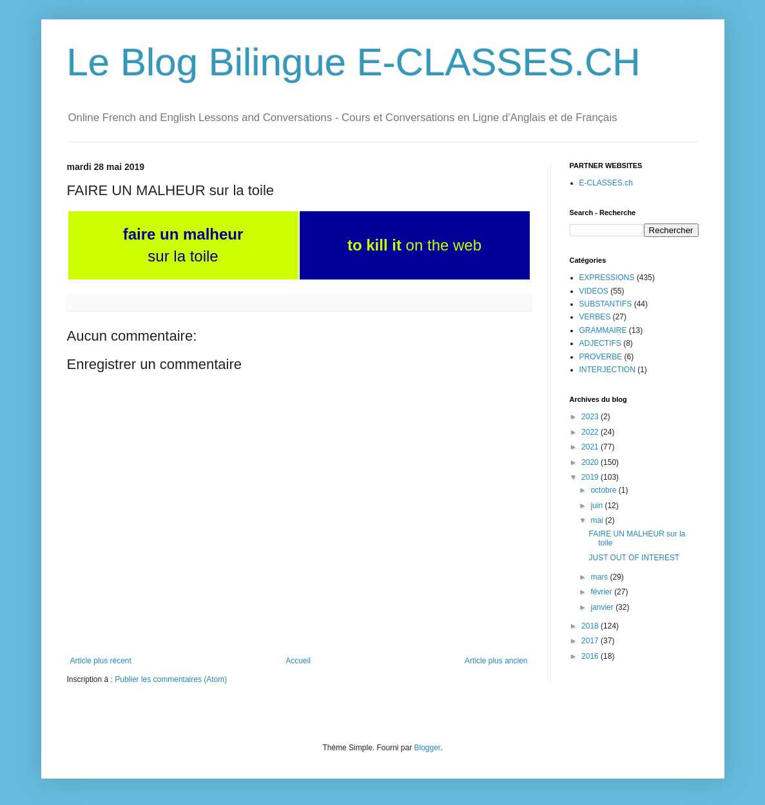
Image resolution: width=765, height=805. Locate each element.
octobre (604, 490)
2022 (591, 432)
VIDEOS (593, 291)
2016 (591, 656)
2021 (591, 446)
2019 (591, 477)
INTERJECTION (607, 369)
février (602, 591)
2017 (591, 640)
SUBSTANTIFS (605, 303)
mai (597, 520)
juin (597, 505)
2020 (591, 462)
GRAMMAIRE (603, 330)
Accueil (298, 660)
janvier (602, 607)
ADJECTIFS (600, 343)
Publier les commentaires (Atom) (171, 679)
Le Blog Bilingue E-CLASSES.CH (354, 62)
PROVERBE (601, 356)
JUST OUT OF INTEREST (633, 557)
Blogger (427, 747)
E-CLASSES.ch (606, 182)
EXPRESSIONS (607, 277)
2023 (591, 416)
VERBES (595, 316)
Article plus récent (100, 660)
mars (600, 577)
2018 (591, 625)
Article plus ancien (496, 660)
